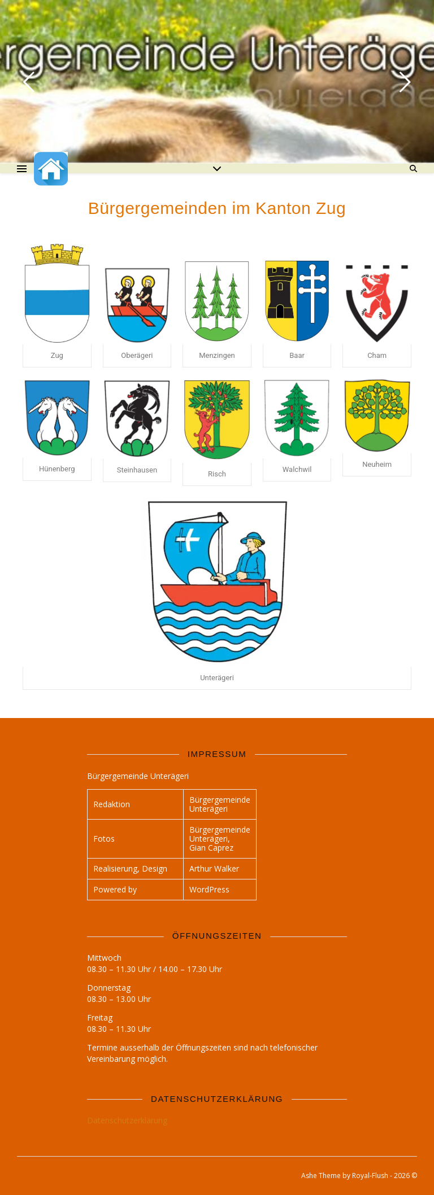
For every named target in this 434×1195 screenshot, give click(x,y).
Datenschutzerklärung (127, 1120)
